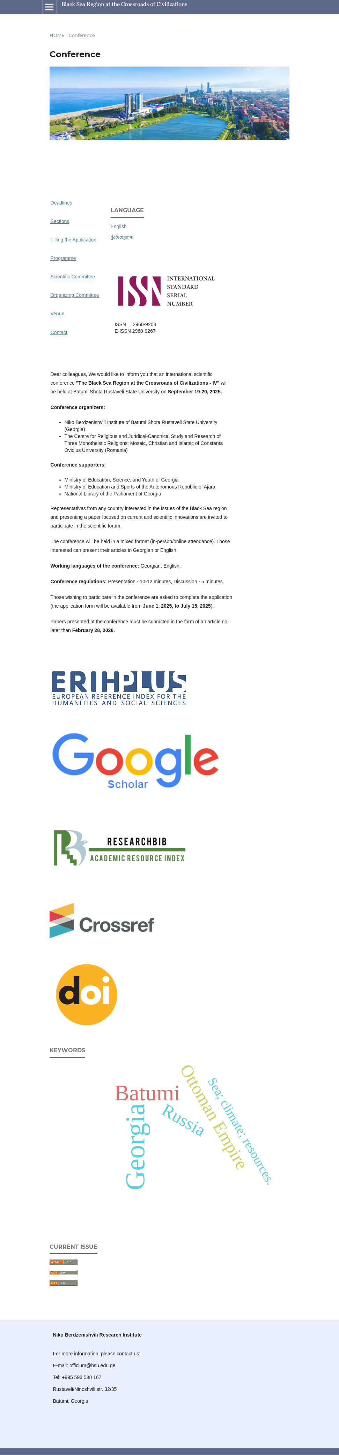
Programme (63, 258)
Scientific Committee (73, 276)
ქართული (122, 237)
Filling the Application (74, 240)
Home (57, 35)
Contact (59, 332)
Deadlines (61, 203)
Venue (58, 313)
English (119, 226)
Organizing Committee (75, 295)
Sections (60, 221)
